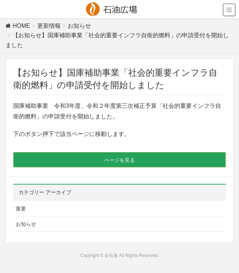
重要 (21, 209)
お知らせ (26, 224)
